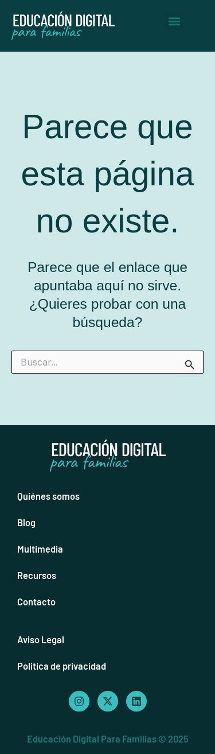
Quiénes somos (48, 496)
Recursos (36, 575)
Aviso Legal (40, 639)
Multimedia (40, 548)
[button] (174, 20)
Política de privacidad (61, 665)
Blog (26, 522)
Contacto (36, 601)
